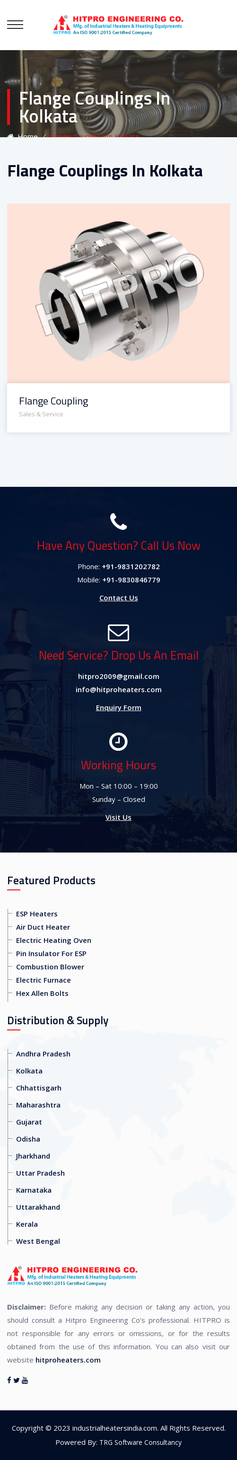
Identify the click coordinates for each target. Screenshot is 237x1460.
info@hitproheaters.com (119, 689)
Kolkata (29, 1070)
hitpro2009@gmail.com (118, 676)
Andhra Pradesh (43, 1053)
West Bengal (38, 1241)
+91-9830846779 (131, 579)
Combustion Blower (50, 966)
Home (22, 136)
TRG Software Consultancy (140, 1442)
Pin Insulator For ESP (51, 953)
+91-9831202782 (131, 566)
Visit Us (118, 817)
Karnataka (34, 1190)
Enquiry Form (118, 707)
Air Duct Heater (43, 927)
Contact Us (118, 597)
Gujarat (29, 1121)
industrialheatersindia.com (114, 1428)
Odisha (28, 1138)
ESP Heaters (37, 913)
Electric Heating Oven (53, 940)
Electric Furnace (43, 980)
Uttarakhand (38, 1207)
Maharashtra (38, 1104)
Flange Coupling (53, 401)
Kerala (27, 1224)
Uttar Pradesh (40, 1173)
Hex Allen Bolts (42, 993)
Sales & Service (41, 414)
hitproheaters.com (68, 1359)
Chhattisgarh (38, 1087)
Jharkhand (33, 1156)
